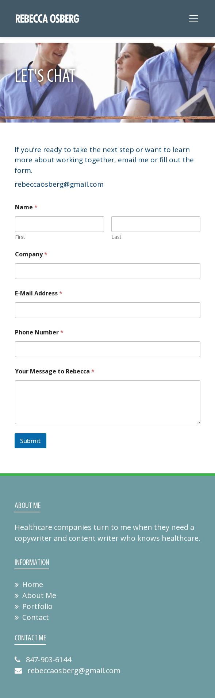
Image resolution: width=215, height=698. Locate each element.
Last (116, 237)
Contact (32, 617)
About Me (35, 595)
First (20, 237)
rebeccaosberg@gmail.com (67, 670)
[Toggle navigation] (194, 20)
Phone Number (39, 332)
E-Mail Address (38, 293)
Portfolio (34, 606)
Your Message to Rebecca (55, 371)
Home (29, 584)
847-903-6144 (43, 659)
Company (31, 254)
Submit (30, 441)
